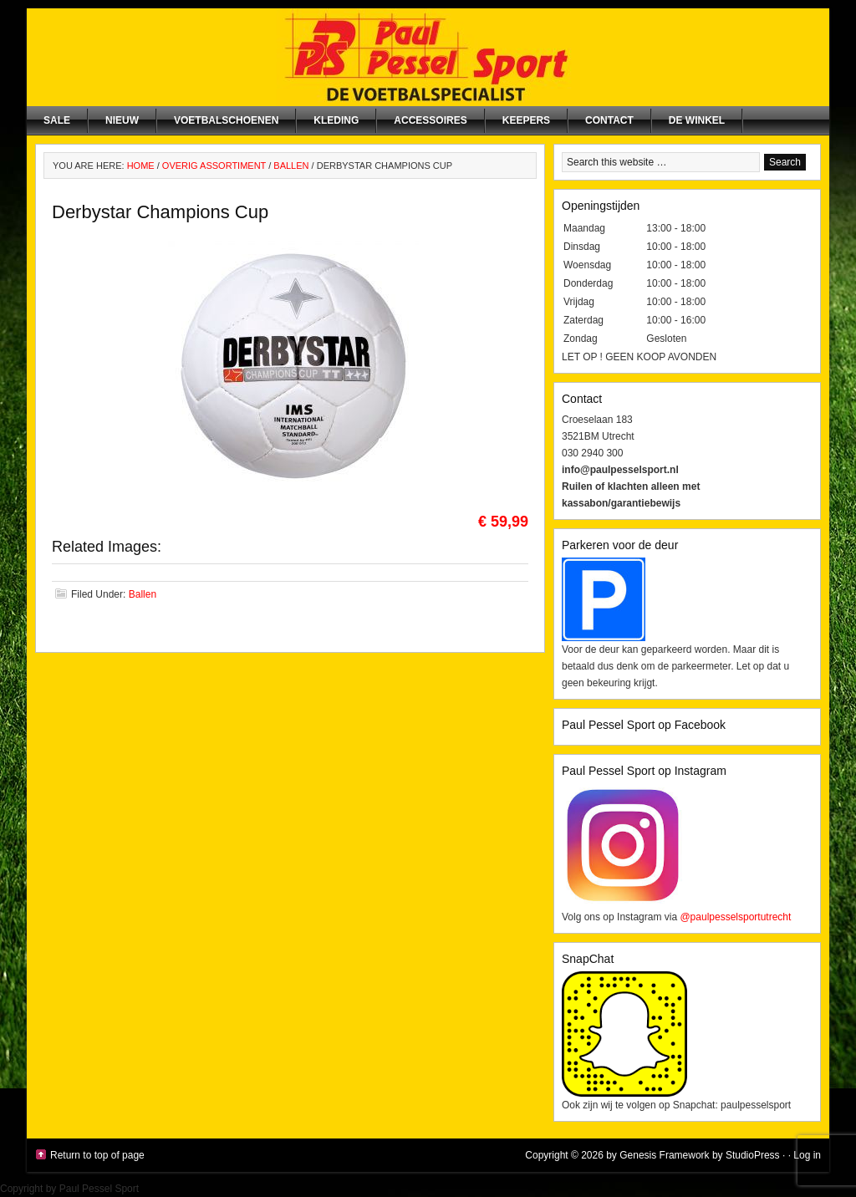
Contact (609, 120)
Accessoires (430, 120)
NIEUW (122, 120)
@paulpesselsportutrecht (735, 917)
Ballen (142, 594)
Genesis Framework (664, 1155)
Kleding (336, 120)
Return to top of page (97, 1155)
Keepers (526, 120)
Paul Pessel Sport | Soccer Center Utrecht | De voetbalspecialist (428, 57)
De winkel (697, 120)
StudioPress (753, 1155)
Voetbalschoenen (226, 120)
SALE (56, 120)
